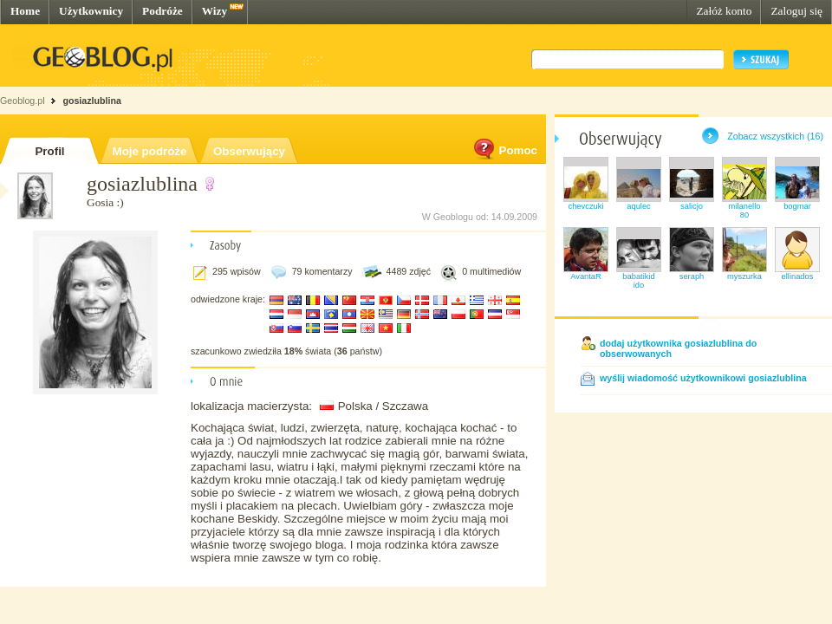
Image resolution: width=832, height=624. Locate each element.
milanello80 (745, 210)
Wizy (214, 10)
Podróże (162, 10)
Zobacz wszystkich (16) (775, 136)
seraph (692, 276)
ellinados (798, 276)
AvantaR (585, 276)
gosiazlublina (91, 100)
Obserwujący (249, 151)
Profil (49, 151)
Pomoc (504, 150)
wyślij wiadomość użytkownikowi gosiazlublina (703, 378)
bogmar (797, 206)
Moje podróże (150, 151)
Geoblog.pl (22, 100)
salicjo (691, 206)
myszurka (744, 276)
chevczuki (586, 206)
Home (25, 10)
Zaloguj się (796, 10)
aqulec (639, 206)
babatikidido (638, 280)
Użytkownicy (91, 10)
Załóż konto (723, 10)
